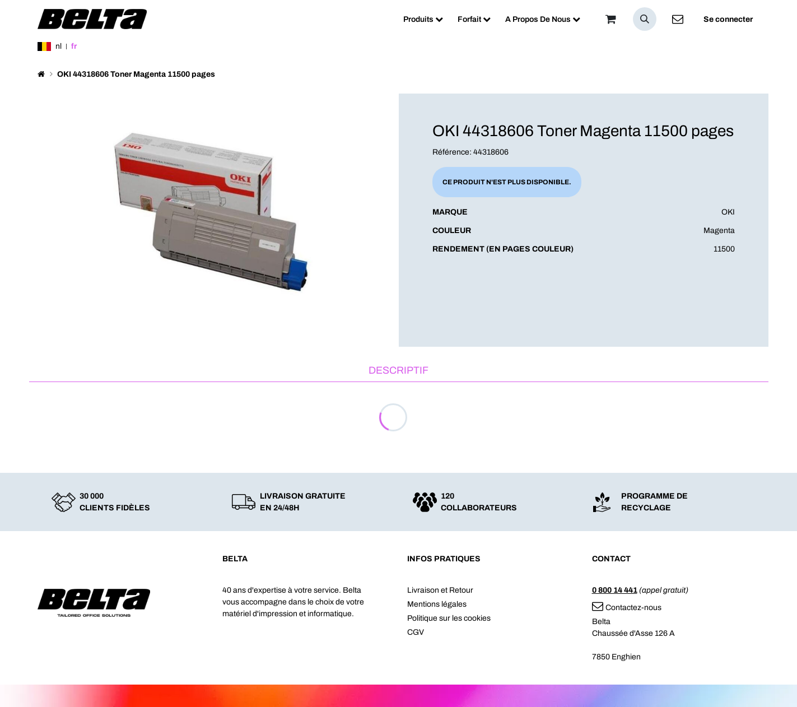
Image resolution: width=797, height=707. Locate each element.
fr (74, 46)
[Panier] (611, 19)
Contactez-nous (626, 607)
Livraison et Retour (440, 590)
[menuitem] (423, 19)
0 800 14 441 (614, 590)
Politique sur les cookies (449, 618)
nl (58, 46)
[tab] (398, 371)
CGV (415, 632)
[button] (644, 19)
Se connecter (728, 19)
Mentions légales (437, 604)
